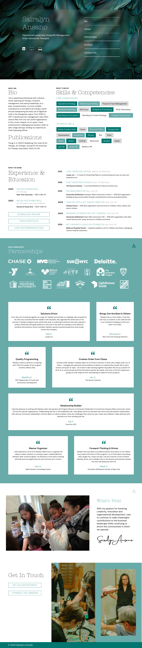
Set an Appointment (25, 585)
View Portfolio (28, 221)
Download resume (28, 214)
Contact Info (90, 52)
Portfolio (88, 44)
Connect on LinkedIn (25, 592)
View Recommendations (29, 227)
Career (87, 29)
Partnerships (90, 37)
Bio (85, 21)
